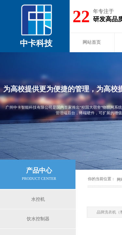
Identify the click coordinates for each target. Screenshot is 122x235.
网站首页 (92, 42)
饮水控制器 (38, 218)
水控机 (38, 199)
